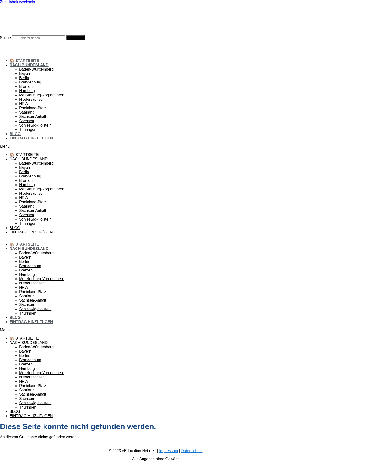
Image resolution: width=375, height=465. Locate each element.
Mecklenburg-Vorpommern (41, 95)
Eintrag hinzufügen (31, 138)
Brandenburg (30, 82)
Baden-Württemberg (36, 69)
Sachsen (26, 121)
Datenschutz (191, 451)
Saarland (26, 112)
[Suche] (75, 37)
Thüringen (27, 129)
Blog (15, 134)
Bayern (25, 74)
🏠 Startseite (24, 61)
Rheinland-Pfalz (32, 108)
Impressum (168, 451)
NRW (23, 104)
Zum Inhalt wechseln (17, 2)
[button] (155, 146)
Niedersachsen (32, 99)
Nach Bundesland (29, 65)
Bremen (26, 86)
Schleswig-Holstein (35, 125)
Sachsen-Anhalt (32, 117)
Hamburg (27, 91)
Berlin (24, 78)
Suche (5, 38)
